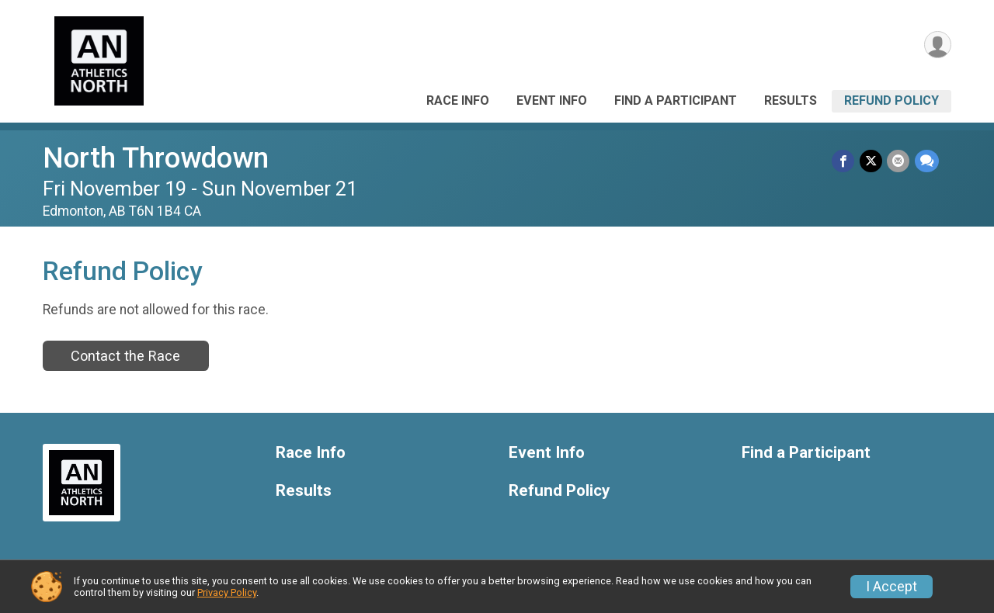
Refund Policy (891, 100)
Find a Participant (675, 100)
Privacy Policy (226, 592)
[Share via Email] (899, 161)
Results (790, 100)
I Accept (891, 586)
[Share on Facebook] (844, 161)
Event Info (551, 100)
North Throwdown (156, 158)
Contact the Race (125, 356)
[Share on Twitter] (871, 161)
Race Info (457, 100)
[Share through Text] (927, 161)
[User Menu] (937, 45)
